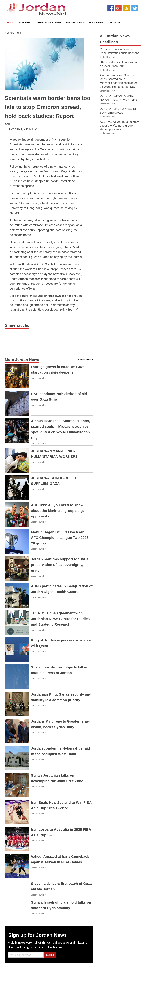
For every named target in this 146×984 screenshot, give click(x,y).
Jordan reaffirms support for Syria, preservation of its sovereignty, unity (60, 564)
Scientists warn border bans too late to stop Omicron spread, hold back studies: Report (47, 107)
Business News (75, 22)
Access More (84, 359)
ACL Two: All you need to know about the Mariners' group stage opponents (58, 510)
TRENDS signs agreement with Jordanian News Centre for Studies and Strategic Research (60, 618)
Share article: (17, 325)
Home (10, 22)
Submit (50, 954)
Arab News (25, 22)
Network (115, 22)
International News (48, 22)
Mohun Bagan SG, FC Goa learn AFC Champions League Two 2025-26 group (60, 537)
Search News (97, 22)
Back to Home (13, 33)
